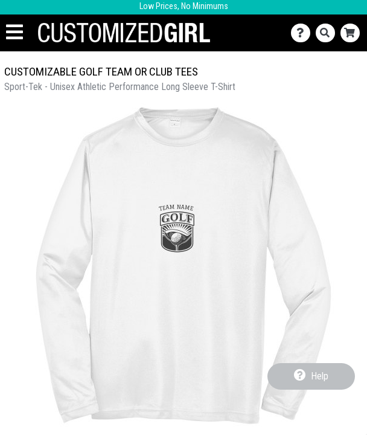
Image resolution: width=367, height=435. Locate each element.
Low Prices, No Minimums (183, 6)
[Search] (328, 33)
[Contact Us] (303, 33)
